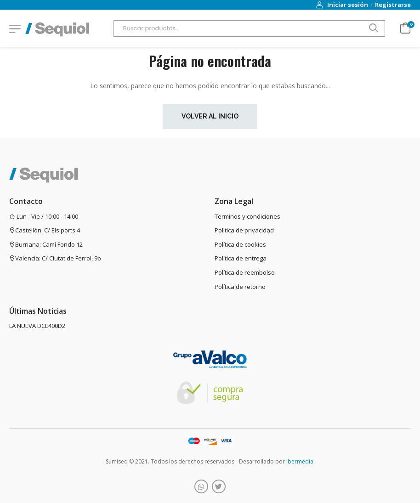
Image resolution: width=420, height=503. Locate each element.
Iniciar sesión (342, 4)
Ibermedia (299, 461)
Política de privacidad (244, 230)
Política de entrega (241, 258)
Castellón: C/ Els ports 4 (44, 230)
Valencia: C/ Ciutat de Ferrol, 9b (55, 258)
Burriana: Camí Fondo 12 (46, 244)
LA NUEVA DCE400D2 (37, 326)
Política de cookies (240, 244)
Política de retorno (240, 287)
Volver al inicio (210, 116)
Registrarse (393, 4)
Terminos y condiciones (247, 216)
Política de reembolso (245, 272)
